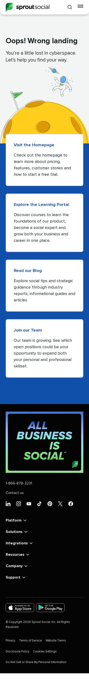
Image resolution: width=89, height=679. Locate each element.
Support (16, 577)
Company (17, 566)
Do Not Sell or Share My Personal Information (36, 662)
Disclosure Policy (17, 651)
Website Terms (56, 640)
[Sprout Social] (27, 7)
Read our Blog (28, 271)
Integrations (19, 543)
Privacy (10, 640)
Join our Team (28, 330)
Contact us (15, 493)
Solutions (17, 531)
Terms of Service (30, 640)
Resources (18, 554)
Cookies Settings (45, 651)
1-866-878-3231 (19, 483)
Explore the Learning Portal (41, 205)
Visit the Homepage (34, 145)
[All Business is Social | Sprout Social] (44, 442)
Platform (16, 520)
